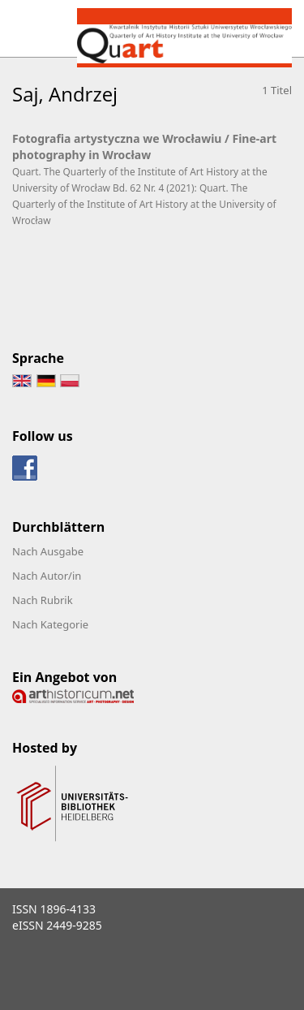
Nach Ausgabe (47, 551)
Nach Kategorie (50, 624)
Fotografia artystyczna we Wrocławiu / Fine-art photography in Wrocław (144, 146)
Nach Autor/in (46, 575)
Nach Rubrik (42, 600)
